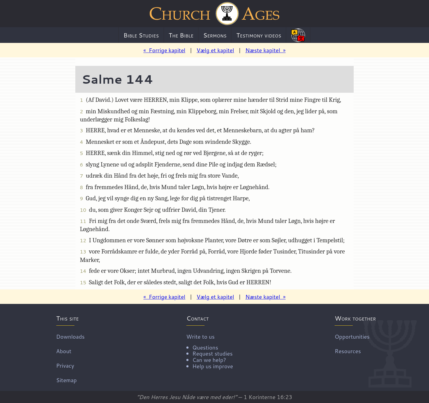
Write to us (209, 350)
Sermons (215, 35)
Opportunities (352, 336)
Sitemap (66, 380)
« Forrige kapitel (164, 50)
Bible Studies (141, 35)
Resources (348, 351)
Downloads (70, 336)
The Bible (181, 35)
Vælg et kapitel (215, 50)
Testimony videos (258, 35)
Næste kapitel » (265, 50)
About (63, 351)
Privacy (65, 365)
